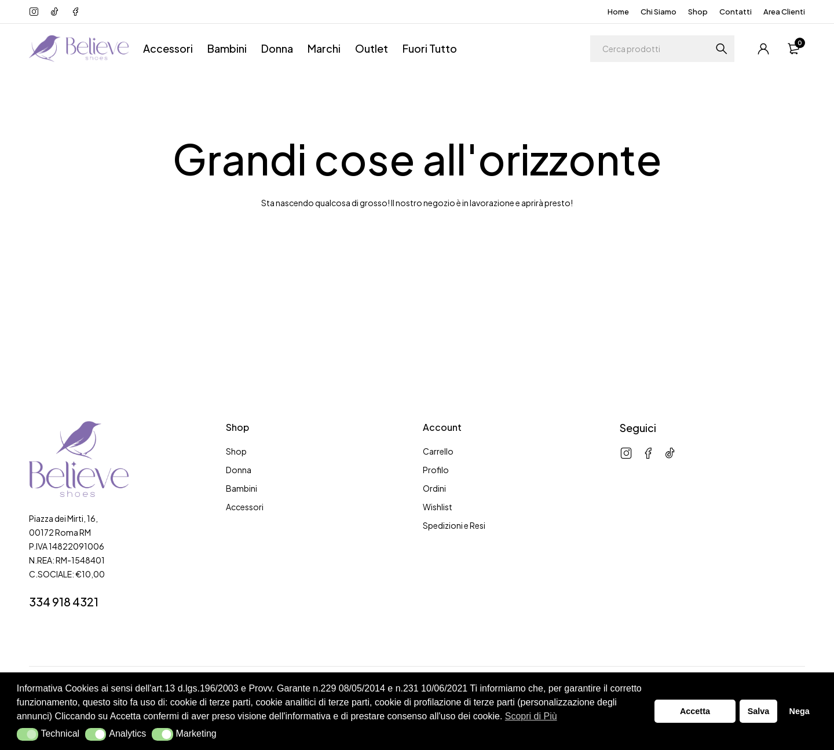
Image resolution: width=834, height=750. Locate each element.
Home (618, 11)
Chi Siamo (658, 11)
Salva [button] (759, 711)
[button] (27, 734)
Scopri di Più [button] (531, 716)
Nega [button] (799, 711)
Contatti (735, 11)
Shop (698, 11)
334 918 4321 (63, 601)
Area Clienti (784, 11)
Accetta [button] (695, 711)
